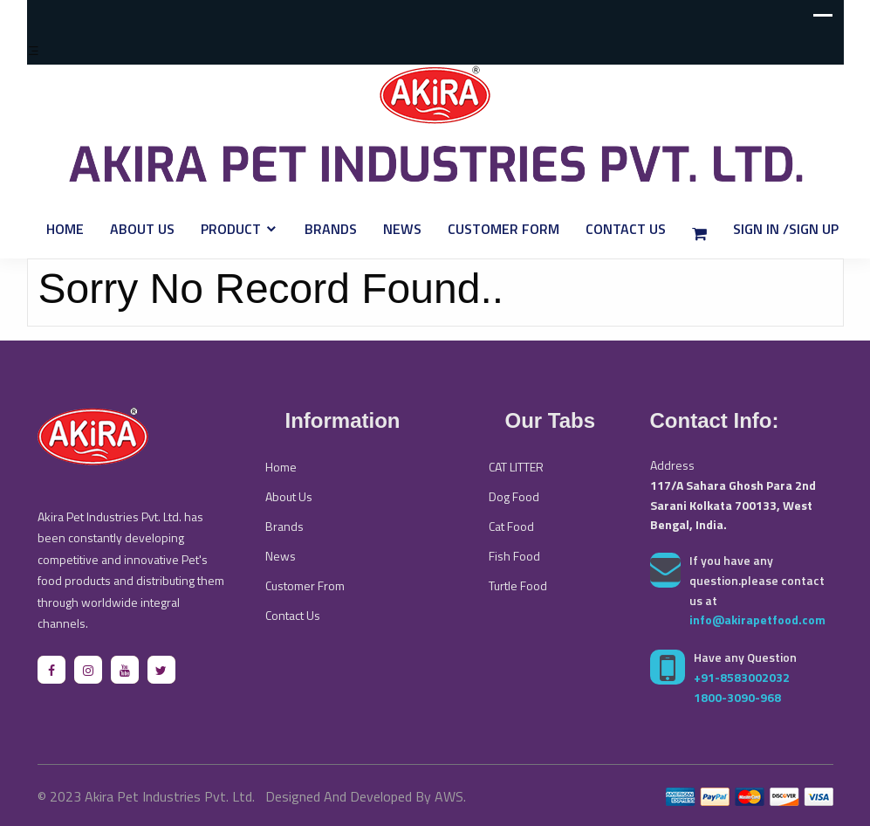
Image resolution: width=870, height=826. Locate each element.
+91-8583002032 (742, 677)
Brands (331, 229)
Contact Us (626, 229)
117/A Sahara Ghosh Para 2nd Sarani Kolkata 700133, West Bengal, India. (733, 505)
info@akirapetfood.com (757, 619)
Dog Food (514, 496)
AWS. (450, 796)
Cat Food (511, 526)
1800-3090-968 (737, 697)
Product (231, 229)
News (402, 229)
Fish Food (514, 556)
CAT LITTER (516, 467)
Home (65, 229)
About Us (142, 229)
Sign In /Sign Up (786, 229)
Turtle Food (518, 585)
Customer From (305, 585)
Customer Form (503, 229)
